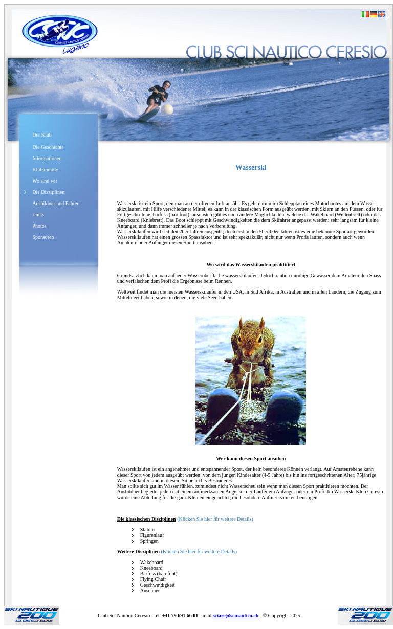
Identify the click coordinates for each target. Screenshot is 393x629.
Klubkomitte (45, 169)
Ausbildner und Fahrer (55, 203)
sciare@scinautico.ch (235, 615)
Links (38, 214)
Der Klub (42, 135)
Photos (39, 226)
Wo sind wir (44, 181)
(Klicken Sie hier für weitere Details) (215, 519)
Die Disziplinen (48, 192)
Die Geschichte (47, 147)
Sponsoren (43, 237)
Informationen (46, 158)
